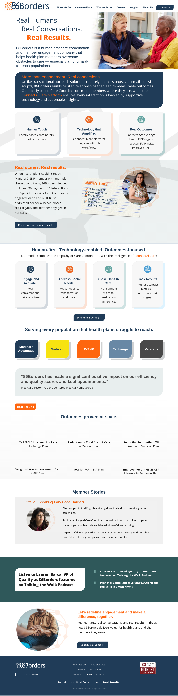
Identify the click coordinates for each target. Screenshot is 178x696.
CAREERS (81, 670)
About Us (148, 7)
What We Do (64, 7)
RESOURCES (95, 670)
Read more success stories (35, 225)
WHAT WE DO (79, 665)
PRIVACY (77, 675)
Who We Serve (104, 7)
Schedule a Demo (87, 318)
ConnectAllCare (83, 7)
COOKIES (100, 675)
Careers (121, 7)
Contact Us (165, 7)
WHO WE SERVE (98, 665)
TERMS (89, 675)
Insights (134, 7)
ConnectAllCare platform (42, 95)
